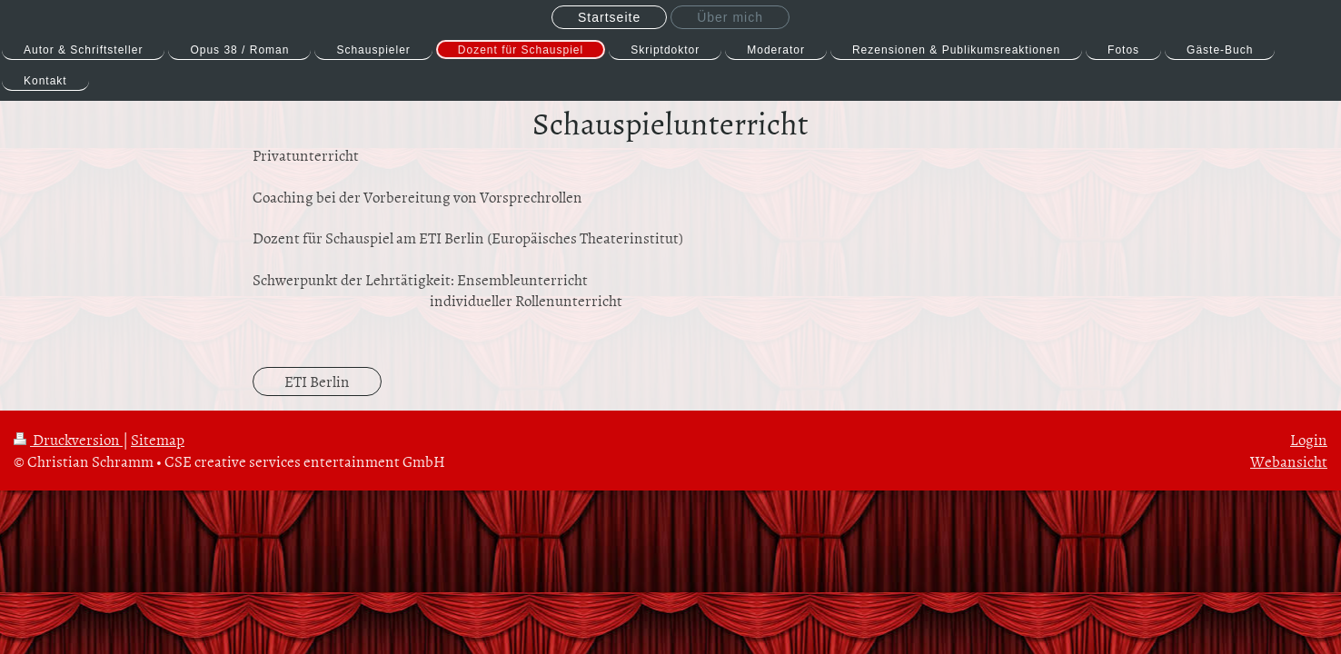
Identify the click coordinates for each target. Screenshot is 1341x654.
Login (1308, 439)
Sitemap (157, 439)
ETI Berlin (317, 380)
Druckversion (68, 439)
